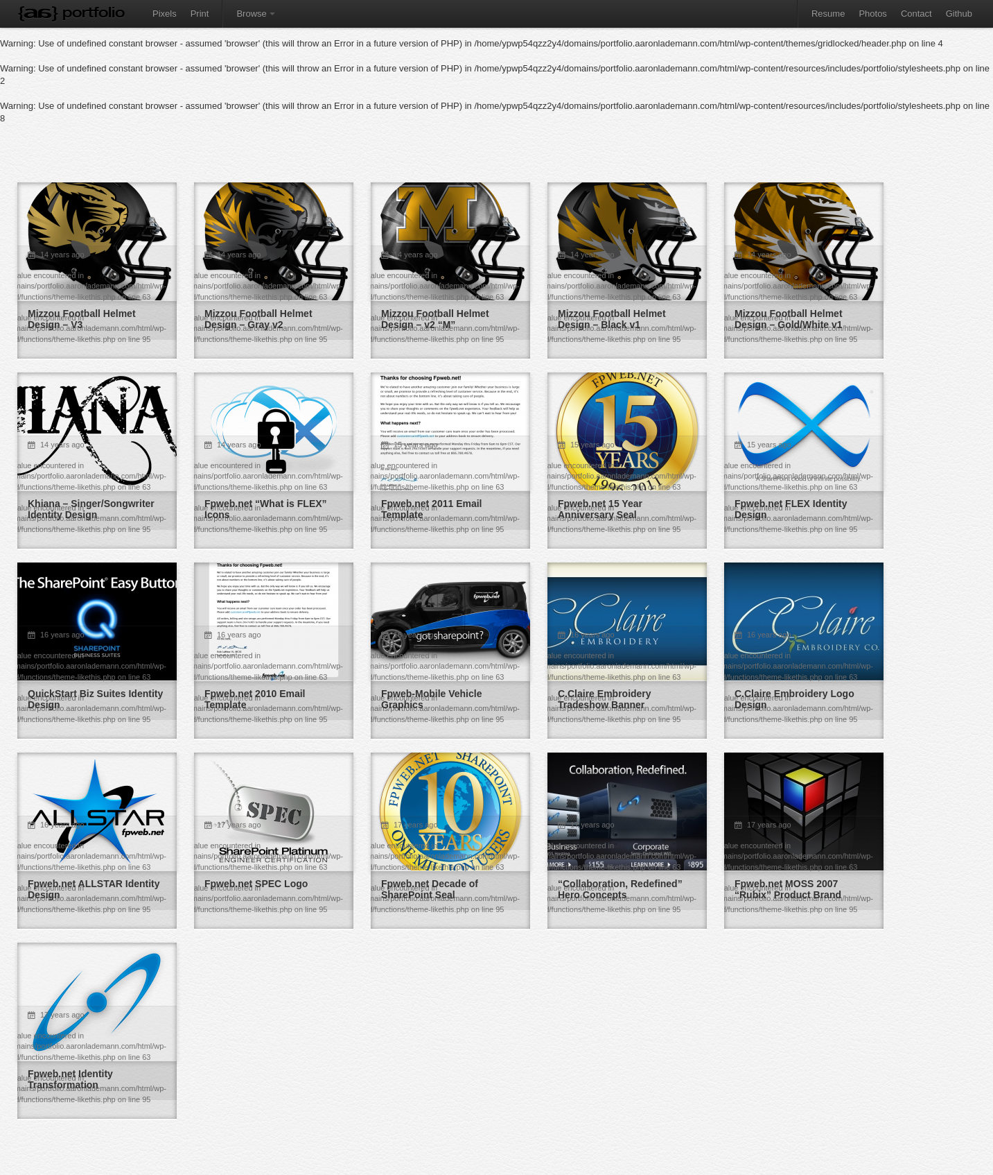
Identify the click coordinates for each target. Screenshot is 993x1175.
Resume (828, 13)
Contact (916, 13)
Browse (255, 13)
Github (959, 13)
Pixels (164, 13)
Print (200, 13)
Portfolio (93, 12)
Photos (872, 13)
